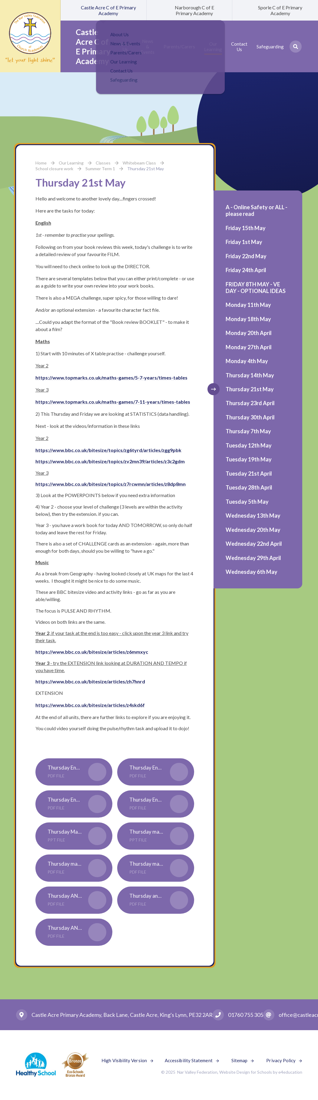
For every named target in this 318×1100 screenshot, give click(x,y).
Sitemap (239, 1060)
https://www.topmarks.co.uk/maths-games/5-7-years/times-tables (111, 377)
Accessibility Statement (189, 1060)
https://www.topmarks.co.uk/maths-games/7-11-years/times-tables (112, 402)
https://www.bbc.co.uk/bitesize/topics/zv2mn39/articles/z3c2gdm (110, 461)
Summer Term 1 (100, 168)
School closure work (54, 168)
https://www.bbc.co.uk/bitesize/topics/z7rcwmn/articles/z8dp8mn (110, 484)
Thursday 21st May (145, 168)
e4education (290, 1072)
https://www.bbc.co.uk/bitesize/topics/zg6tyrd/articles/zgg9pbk (108, 450)
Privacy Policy (281, 1060)
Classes (103, 162)
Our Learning (71, 162)
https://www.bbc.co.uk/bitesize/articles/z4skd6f (90, 705)
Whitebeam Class (139, 162)
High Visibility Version (124, 1060)
